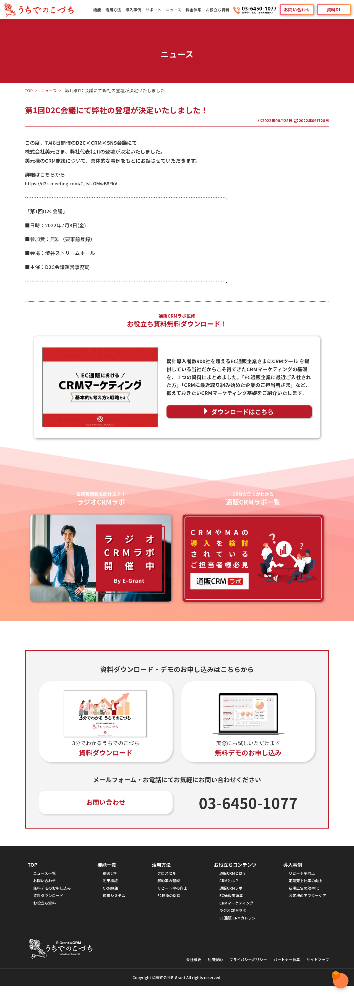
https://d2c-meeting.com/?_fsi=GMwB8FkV (76, 183)
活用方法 (117, 9)
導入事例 (136, 9)
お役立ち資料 (218, 9)
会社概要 (181, 967)
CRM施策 (111, 892)
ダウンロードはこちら (242, 411)
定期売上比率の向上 (303, 884)
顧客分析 (110, 876)
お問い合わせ (296, 9)
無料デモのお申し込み (54, 892)
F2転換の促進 (167, 900)
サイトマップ (316, 967)
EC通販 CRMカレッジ (235, 925)
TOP (29, 90)
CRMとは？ (226, 884)
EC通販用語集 (228, 900)
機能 (101, 9)
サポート (156, 9)
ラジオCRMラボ (230, 917)
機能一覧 (107, 866)
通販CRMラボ (228, 892)
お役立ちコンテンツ (233, 866)
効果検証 (110, 884)
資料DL (334, 9)
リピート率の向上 (171, 892)
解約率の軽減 (166, 884)
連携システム (114, 900)
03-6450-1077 (248, 803)
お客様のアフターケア (305, 900)
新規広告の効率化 (301, 892)
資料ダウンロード (50, 900)
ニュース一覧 (45, 876)
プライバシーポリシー (240, 967)
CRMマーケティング (234, 909)
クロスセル (164, 876)
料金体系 (194, 9)
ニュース (175, 9)
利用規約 (204, 967)
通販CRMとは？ (230, 876)
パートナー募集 (282, 967)
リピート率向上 (299, 876)
